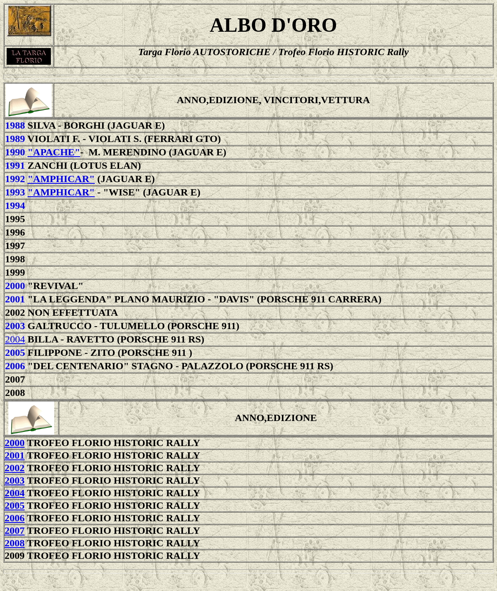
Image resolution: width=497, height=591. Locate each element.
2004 (15, 339)
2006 (15, 517)
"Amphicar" (61, 178)
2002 (15, 467)
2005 (15, 352)
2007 (15, 530)
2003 (15, 325)
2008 (15, 543)
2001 (15, 299)
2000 (15, 285)
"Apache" (54, 152)
